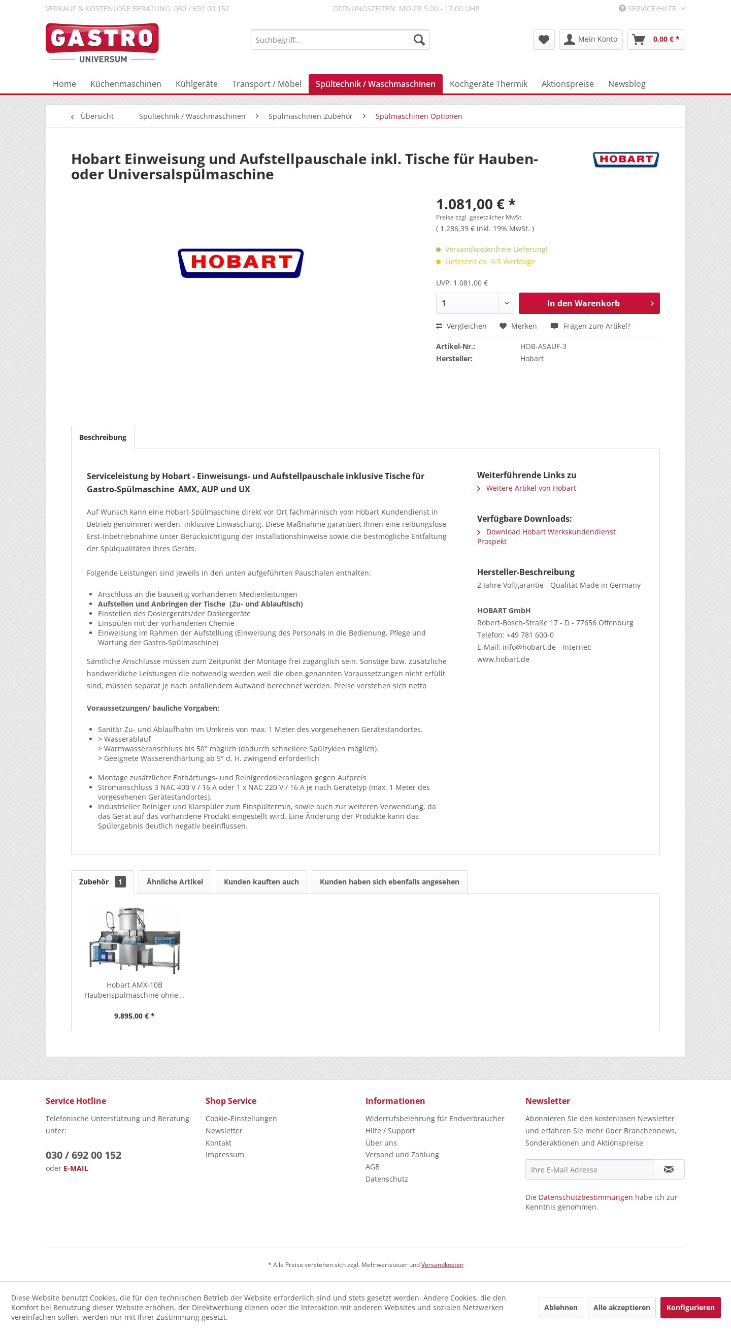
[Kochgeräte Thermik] (489, 83)
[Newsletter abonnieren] (669, 1169)
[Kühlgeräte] (197, 83)
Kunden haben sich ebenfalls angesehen (389, 881)
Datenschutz (387, 1179)
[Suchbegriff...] (340, 39)
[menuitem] (340, 39)
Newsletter (224, 1130)
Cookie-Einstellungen (241, 1118)
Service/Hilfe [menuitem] (648, 8)
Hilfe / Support (390, 1130)
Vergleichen (461, 326)
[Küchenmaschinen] (126, 83)
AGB (373, 1166)
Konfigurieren (691, 1307)
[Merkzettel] (544, 39)
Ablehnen (561, 1307)
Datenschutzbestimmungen (586, 1197)
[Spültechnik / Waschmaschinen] (376, 83)
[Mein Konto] (591, 39)
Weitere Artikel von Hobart (526, 488)
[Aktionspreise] (568, 83)
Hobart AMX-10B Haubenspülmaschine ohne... (134, 990)
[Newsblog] (627, 83)
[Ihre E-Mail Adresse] (589, 1169)
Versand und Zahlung (402, 1154)
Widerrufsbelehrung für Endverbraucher (435, 1118)
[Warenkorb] (656, 39)
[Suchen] (419, 39)
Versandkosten (442, 1264)
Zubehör (102, 881)
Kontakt (218, 1143)
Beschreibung (102, 437)
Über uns (381, 1143)
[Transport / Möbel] (267, 83)
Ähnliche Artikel (175, 881)
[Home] (64, 83)
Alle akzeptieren (621, 1307)
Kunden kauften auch (261, 881)
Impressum (225, 1154)
